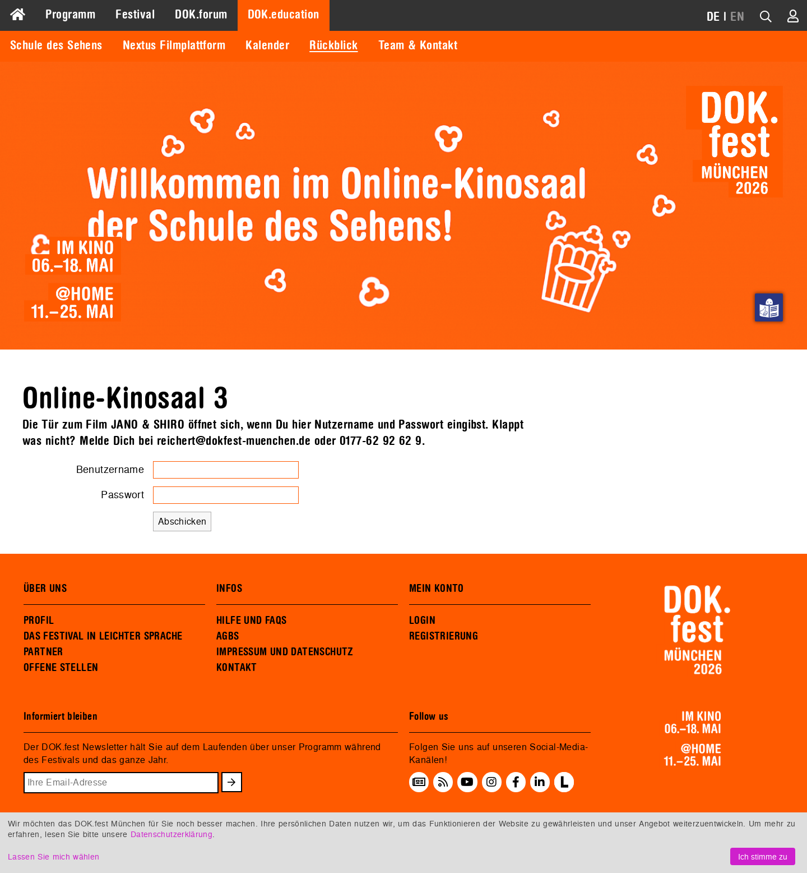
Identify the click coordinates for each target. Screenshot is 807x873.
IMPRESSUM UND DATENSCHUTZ (285, 652)
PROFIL (39, 620)
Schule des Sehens (56, 45)
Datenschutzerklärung (171, 834)
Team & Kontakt (417, 45)
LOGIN (422, 620)
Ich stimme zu (762, 856)
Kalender (267, 45)
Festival (135, 14)
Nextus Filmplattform (174, 45)
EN (737, 17)
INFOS (229, 588)
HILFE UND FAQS (251, 620)
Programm (70, 14)
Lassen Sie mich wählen (53, 856)
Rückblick (333, 45)
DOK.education (283, 14)
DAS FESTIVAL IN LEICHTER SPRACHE (103, 636)
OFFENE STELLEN (61, 667)
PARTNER (43, 652)
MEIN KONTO (436, 588)
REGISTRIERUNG (443, 636)
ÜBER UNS (45, 588)
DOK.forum (201, 14)
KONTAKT (236, 667)
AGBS (227, 636)
